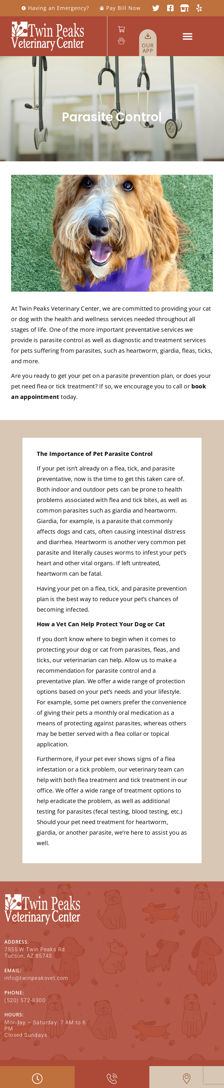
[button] (187, 36)
